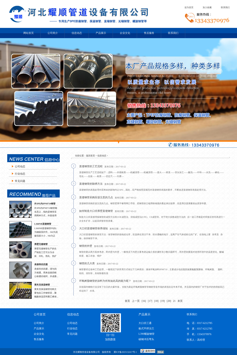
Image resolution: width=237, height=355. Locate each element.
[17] (150, 301)
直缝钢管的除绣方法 (91, 183)
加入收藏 (207, 7)
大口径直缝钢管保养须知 (93, 228)
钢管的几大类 (87, 263)
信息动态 (77, 33)
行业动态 (20, 173)
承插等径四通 (41, 264)
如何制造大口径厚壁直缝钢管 (96, 211)
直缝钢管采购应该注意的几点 (96, 197)
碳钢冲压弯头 (146, 339)
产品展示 (101, 33)
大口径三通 (145, 323)
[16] (144, 301)
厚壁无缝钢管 (41, 244)
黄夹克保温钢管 (42, 284)
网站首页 (28, 33)
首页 (127, 301)
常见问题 (20, 181)
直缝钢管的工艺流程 (91, 166)
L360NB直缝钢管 (42, 224)
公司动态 (20, 166)
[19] (162, 301)
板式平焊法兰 (146, 328)
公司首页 (40, 314)
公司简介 (52, 33)
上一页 (136, 301)
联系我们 (225, 7)
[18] (156, 301)
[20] (169, 301)
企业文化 (125, 33)
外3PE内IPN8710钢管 (44, 203)
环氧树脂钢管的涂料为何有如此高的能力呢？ (105, 280)
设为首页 (189, 7)
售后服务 (149, 33)
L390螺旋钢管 (146, 333)
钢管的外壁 (85, 246)
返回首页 (90, 155)
